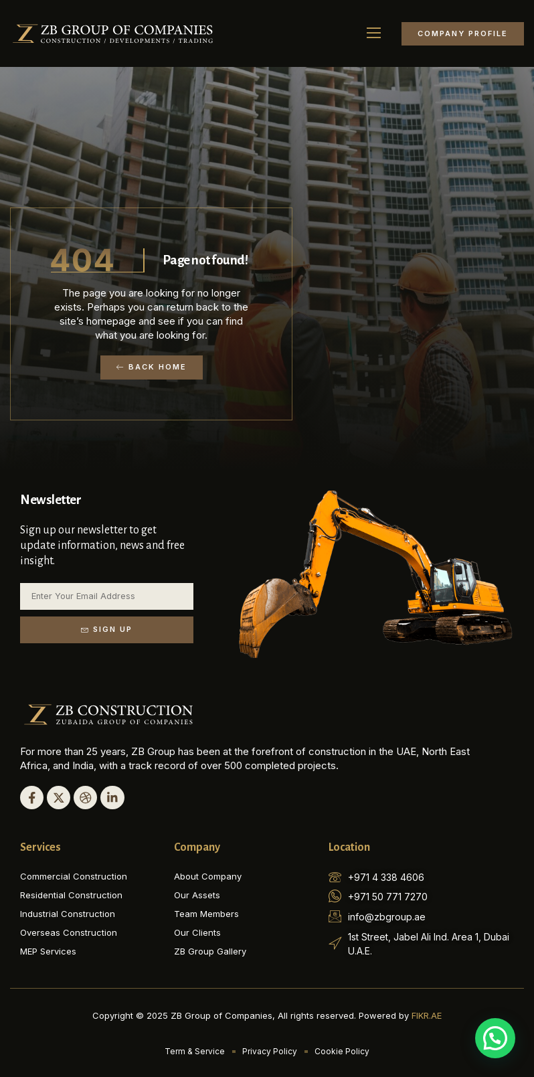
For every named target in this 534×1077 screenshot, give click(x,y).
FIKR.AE (427, 1014)
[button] (374, 33)
